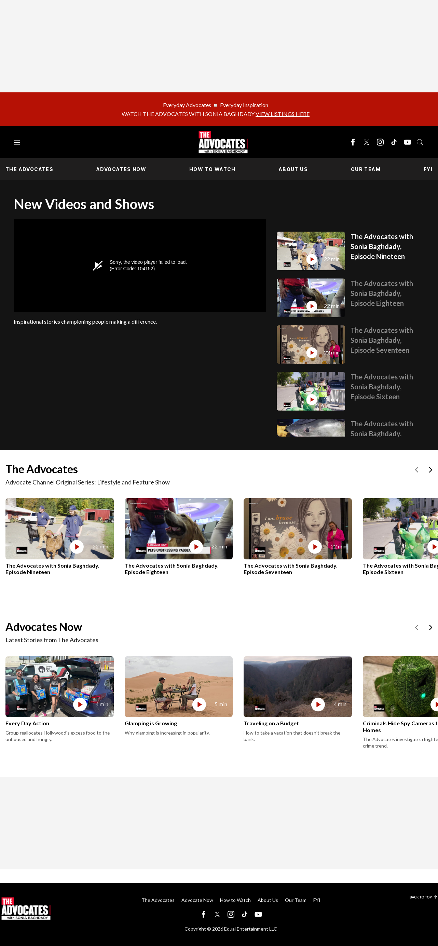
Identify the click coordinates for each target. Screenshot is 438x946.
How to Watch (212, 169)
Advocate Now (197, 900)
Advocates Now (121, 169)
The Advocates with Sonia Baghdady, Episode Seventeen (382, 340)
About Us (293, 169)
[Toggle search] (420, 142)
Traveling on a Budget (271, 723)
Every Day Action (27, 723)
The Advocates (29, 169)
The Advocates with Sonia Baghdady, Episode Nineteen (382, 246)
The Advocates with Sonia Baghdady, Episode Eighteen (382, 293)
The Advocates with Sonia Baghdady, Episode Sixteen (382, 387)
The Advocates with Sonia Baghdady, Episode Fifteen (382, 433)
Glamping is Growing (151, 723)
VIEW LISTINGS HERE (283, 114)
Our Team (366, 169)
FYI (428, 169)
